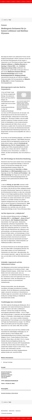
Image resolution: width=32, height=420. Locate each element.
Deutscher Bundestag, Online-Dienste (9, 393)
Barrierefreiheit (4, 410)
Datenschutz (11, 410)
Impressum (18, 410)
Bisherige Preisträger (7, 362)
